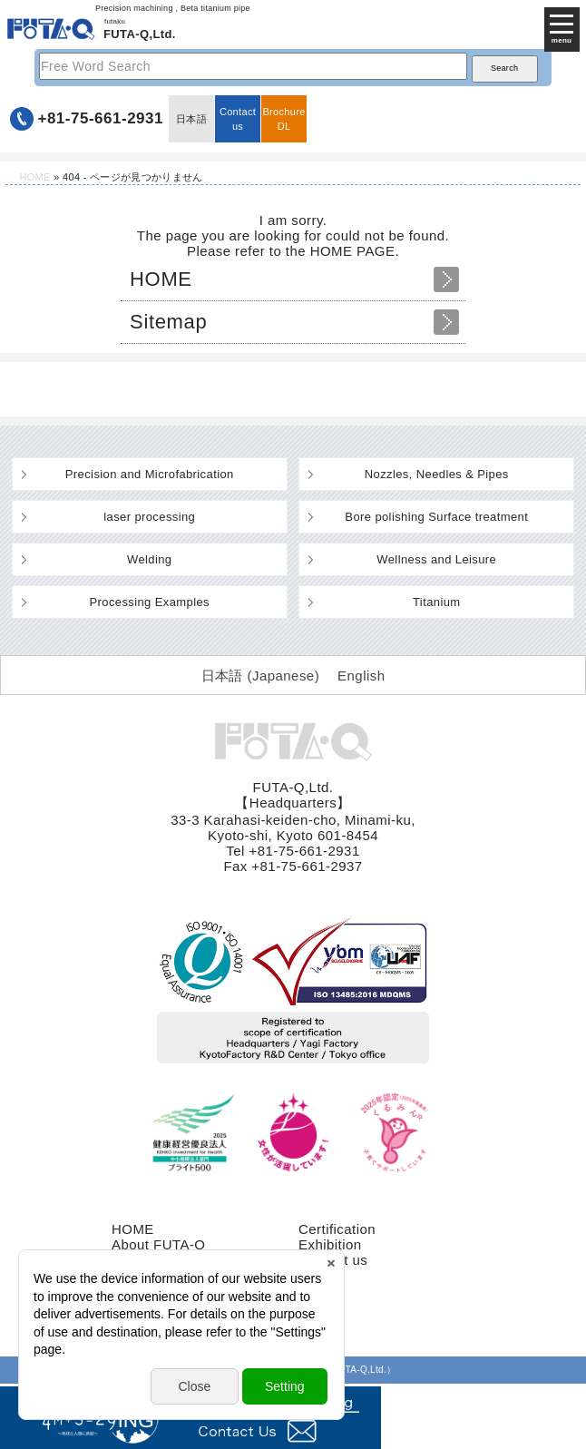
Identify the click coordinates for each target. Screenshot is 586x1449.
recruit (318, 1275)
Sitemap (168, 321)
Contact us (238, 119)
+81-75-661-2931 (100, 118)
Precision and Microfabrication (149, 474)
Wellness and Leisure (436, 559)
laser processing (149, 517)
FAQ (312, 1290)
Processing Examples (150, 602)
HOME (34, 176)
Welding (149, 559)
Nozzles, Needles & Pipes (437, 474)
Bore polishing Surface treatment (436, 517)
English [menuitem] (361, 675)
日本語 (191, 118)
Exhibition (330, 1244)
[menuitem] (260, 675)
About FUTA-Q (158, 1244)
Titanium (437, 602)
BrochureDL (283, 119)
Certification (337, 1229)
